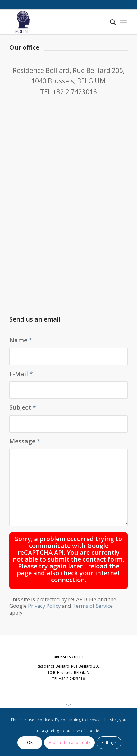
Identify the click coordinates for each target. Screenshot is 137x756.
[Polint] (56, 22)
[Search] (110, 22)
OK (30, 742)
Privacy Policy (44, 605)
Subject (22, 407)
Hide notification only (69, 742)
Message (24, 441)
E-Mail (21, 374)
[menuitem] (110, 22)
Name (20, 340)
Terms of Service (92, 605)
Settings (108, 742)
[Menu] (123, 22)
